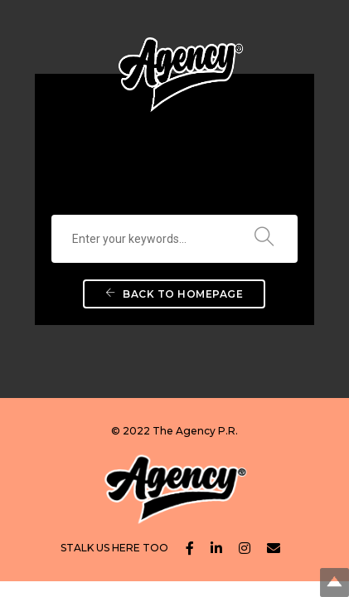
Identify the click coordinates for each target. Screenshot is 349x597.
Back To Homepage (174, 294)
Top (334, 582)
